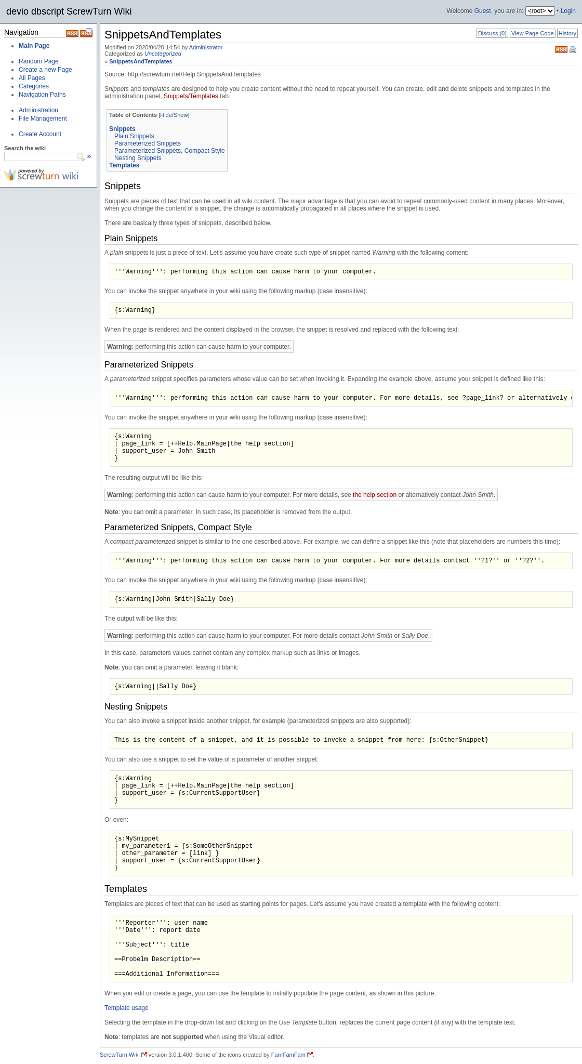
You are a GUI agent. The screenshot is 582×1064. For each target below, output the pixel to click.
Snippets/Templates (191, 96)
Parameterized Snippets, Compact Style (169, 150)
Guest (482, 11)
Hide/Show (174, 115)
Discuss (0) (492, 33)
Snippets (122, 129)
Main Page (34, 45)
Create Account (40, 134)
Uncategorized (162, 53)
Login (568, 11)
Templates (124, 165)
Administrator (206, 47)
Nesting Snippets (138, 158)
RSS (561, 48)
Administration (38, 110)
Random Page (39, 61)
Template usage (126, 1008)
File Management (43, 118)
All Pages (32, 78)
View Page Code (532, 33)
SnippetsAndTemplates (140, 61)
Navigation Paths (42, 94)
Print (574, 50)
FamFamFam (288, 1055)
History (567, 33)
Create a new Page (45, 69)
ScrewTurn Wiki (120, 1055)
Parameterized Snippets (147, 143)
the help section (374, 494)
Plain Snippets (134, 136)
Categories (34, 86)
